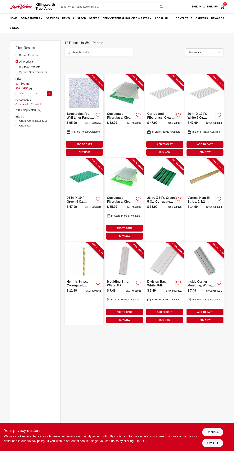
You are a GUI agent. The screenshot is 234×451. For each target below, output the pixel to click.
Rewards (217, 18)
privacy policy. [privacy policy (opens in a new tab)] (36, 441)
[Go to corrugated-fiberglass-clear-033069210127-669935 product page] (124, 115)
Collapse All (22, 104)
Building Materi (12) (29, 110)
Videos (15, 27)
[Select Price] (49, 93)
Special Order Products (33, 72)
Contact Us (184, 18)
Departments (30, 18)
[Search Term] (111, 7)
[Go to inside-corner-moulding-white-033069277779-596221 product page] (204, 283)
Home (14, 18)
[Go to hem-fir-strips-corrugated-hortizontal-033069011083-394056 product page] (84, 283)
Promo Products (28, 55)
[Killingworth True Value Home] (21, 6)
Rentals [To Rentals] (68, 18)
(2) (25, 125)
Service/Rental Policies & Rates (126, 18)
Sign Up (212, 6)
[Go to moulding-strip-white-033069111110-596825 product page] (124, 283)
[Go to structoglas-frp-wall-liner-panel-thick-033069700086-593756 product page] (84, 115)
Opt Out (212, 443)
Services (52, 18)
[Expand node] (17, 110)
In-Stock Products (30, 67)
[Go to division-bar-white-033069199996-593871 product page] (164, 283)
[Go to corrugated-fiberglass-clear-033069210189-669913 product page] (124, 199)
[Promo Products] (17, 55)
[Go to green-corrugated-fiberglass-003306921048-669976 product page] (164, 199)
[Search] (161, 6)
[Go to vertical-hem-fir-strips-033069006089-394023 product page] (204, 199)
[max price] (38, 93)
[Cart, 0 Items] (222, 7)
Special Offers (88, 18)
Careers (202, 18)
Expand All (36, 104)
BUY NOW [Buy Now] (84, 152)
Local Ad (161, 18)
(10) (33, 120)
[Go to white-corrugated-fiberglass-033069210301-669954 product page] (204, 115)
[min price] (22, 93)
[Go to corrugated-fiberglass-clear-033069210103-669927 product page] (164, 115)
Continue (212, 432)
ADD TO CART (84, 144)
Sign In (196, 6)
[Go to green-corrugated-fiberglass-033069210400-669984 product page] (84, 199)
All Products (26, 62)
